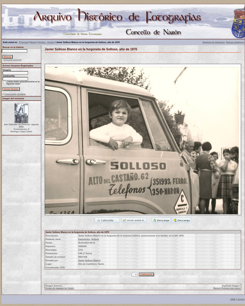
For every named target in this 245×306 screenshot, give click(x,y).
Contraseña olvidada (15, 94)
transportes (84, 239)
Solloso (95, 239)
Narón (33, 42)
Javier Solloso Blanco (89, 260)
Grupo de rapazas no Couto (60, 288)
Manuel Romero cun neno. (226, 288)
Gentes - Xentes (46, 42)
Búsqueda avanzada (12, 60)
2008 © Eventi (237, 299)
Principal (23, 42)
